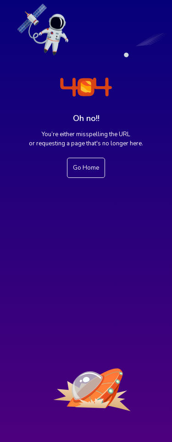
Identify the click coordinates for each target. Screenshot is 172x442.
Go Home (86, 168)
